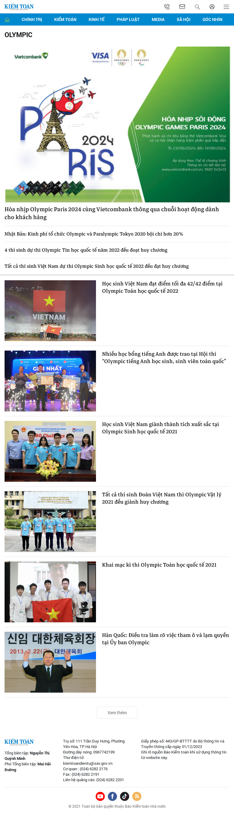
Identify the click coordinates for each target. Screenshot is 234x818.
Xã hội (183, 19)
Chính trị (32, 19)
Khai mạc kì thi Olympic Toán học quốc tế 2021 (159, 565)
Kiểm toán (65, 19)
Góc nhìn (212, 19)
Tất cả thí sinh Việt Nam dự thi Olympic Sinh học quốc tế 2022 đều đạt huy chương (97, 266)
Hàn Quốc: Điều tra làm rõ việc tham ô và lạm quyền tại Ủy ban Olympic (165, 639)
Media (158, 19)
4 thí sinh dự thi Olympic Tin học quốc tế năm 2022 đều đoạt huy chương (86, 250)
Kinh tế (97, 19)
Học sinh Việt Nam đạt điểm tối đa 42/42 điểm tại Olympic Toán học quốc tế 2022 (162, 287)
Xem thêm (117, 712)
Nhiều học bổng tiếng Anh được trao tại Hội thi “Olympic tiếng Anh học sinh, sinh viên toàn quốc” (164, 358)
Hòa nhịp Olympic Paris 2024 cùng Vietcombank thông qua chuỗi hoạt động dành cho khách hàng (112, 213)
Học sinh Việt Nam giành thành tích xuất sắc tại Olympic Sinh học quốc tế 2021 (160, 428)
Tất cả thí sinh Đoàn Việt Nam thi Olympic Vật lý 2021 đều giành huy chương (162, 498)
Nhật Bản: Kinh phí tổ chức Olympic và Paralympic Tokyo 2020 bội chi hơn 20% (94, 234)
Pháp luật (128, 19)
